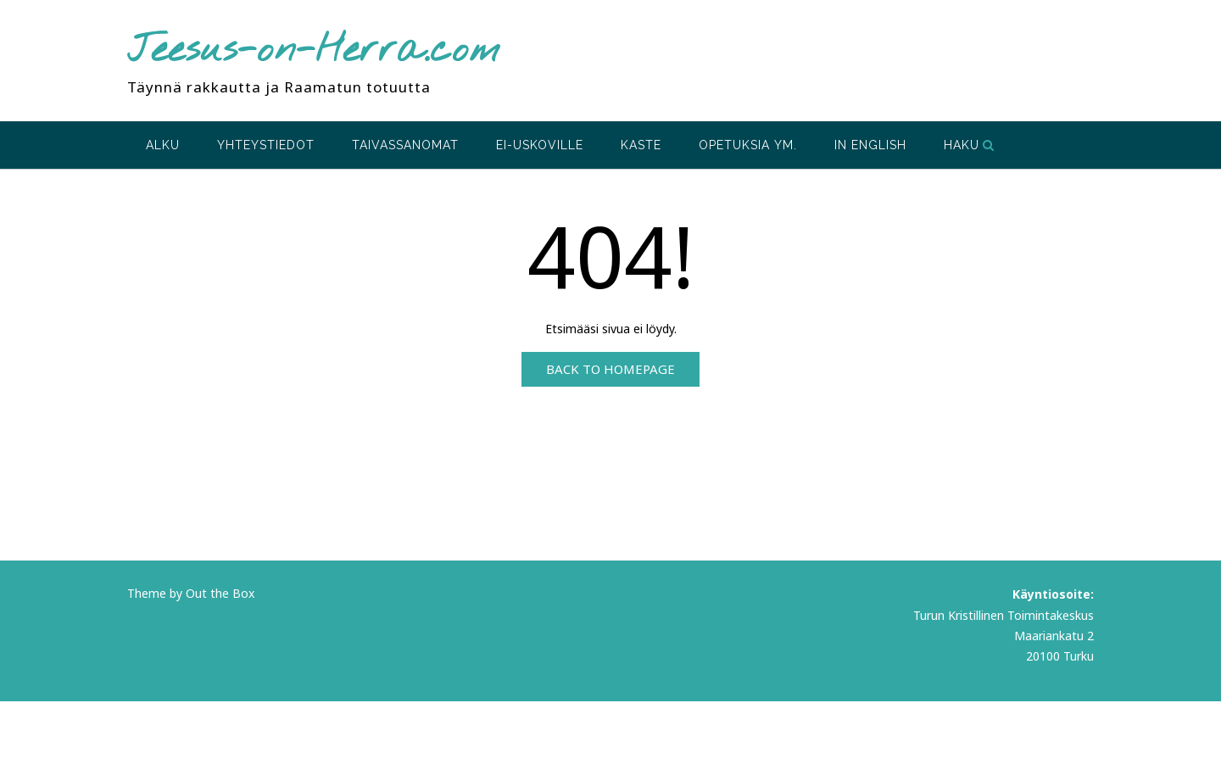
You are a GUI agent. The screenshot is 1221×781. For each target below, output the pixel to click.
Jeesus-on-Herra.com (313, 51)
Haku (969, 145)
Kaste (641, 145)
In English (870, 145)
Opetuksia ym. (748, 145)
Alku (163, 145)
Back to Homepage (610, 368)
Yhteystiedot (266, 145)
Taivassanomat (405, 145)
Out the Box (220, 593)
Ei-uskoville (539, 145)
